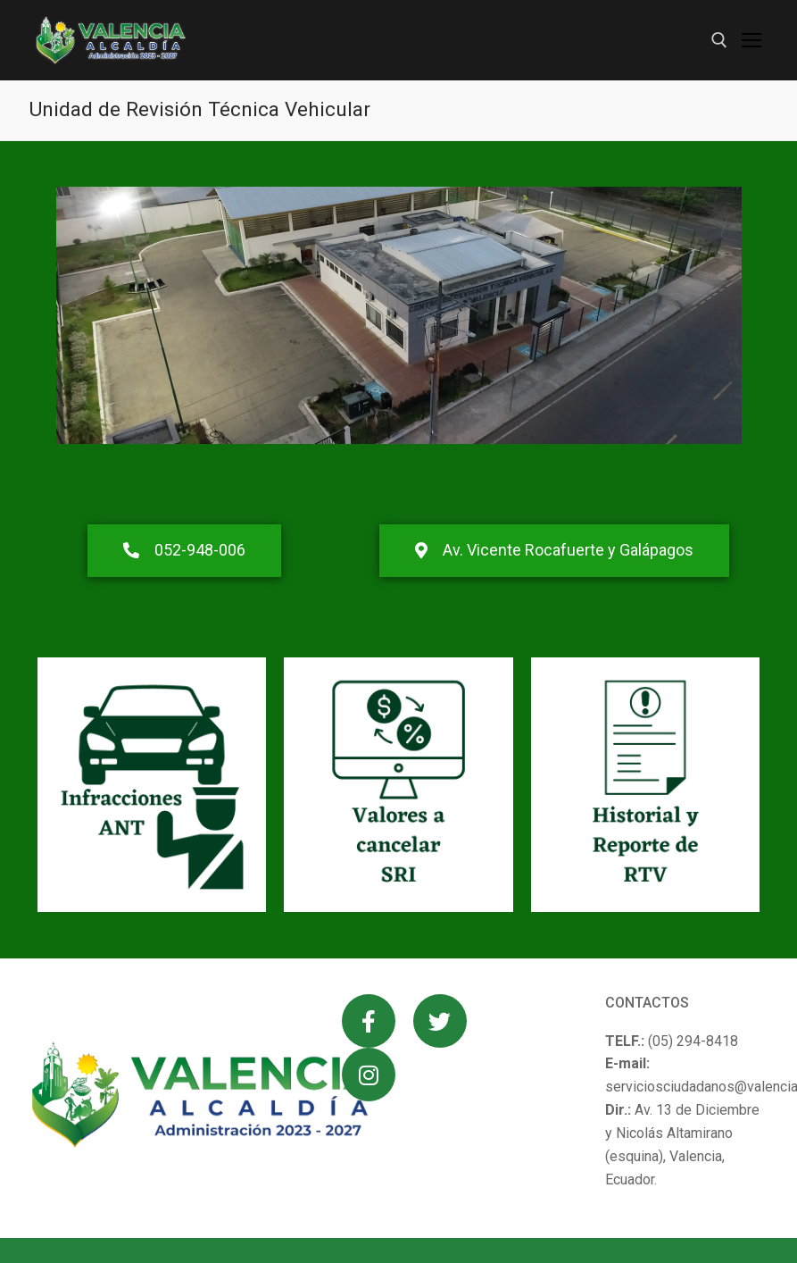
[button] (184, 550)
